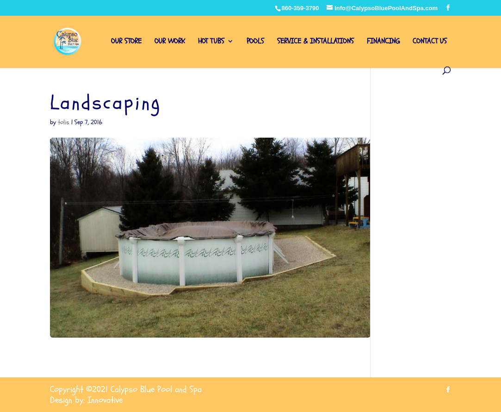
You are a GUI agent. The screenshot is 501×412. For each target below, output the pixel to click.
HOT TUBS (211, 42)
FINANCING (383, 42)
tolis (63, 122)
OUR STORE (126, 42)
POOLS (255, 42)
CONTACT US (430, 42)
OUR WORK (170, 42)
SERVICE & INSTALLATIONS (315, 42)
